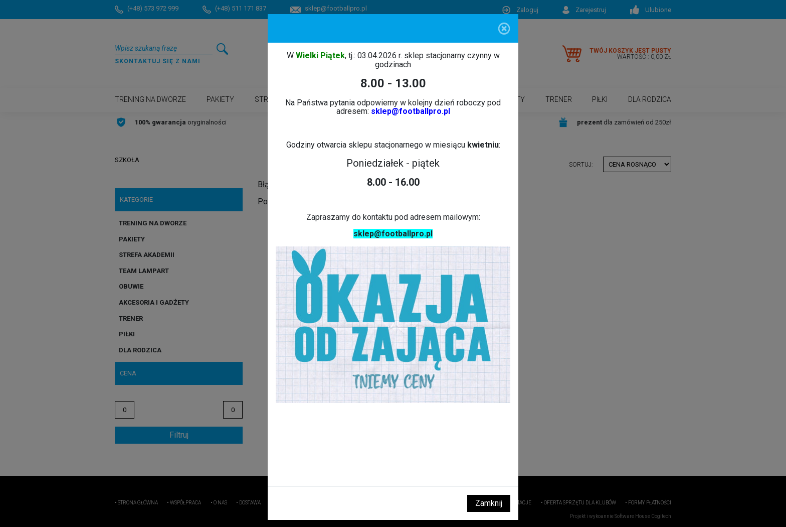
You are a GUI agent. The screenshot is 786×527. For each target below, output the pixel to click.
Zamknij (488, 503)
